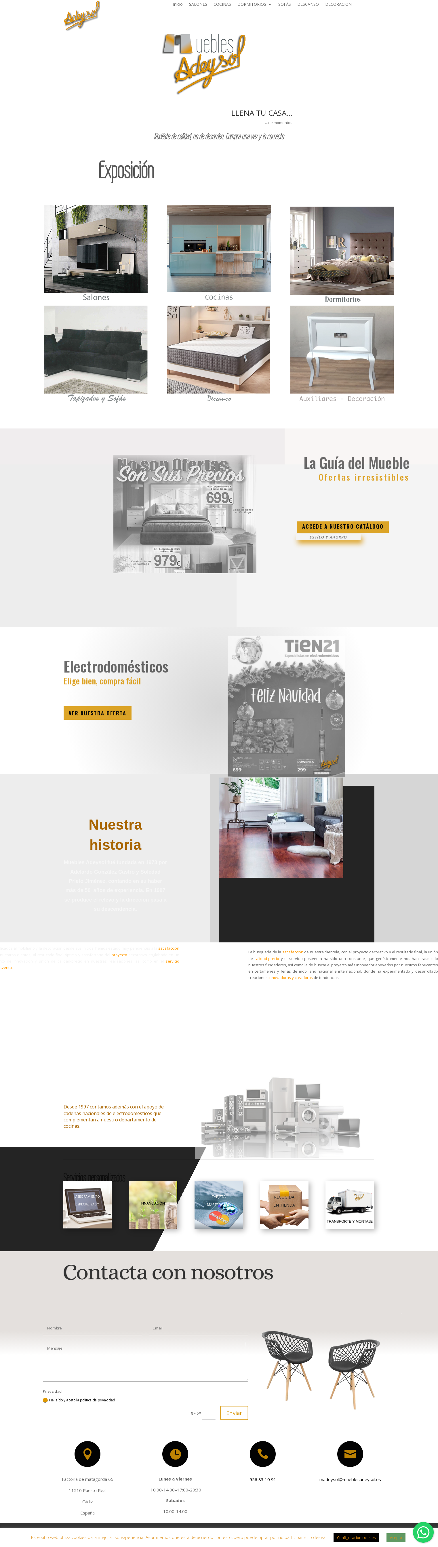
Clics (287, 505)
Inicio (178, 4)
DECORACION (338, 4)
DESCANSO (308, 4)
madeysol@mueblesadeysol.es (347, 1479)
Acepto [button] (396, 1537)
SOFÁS (284, 4)
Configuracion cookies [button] (356, 1537)
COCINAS (222, 4)
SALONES (198, 4)
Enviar (234, 1412)
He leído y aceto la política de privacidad (79, 1400)
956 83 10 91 (259, 1479)
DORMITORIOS (251, 4)
